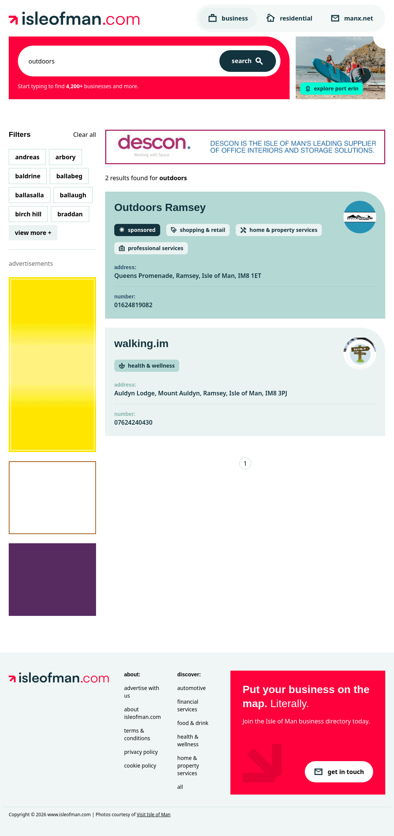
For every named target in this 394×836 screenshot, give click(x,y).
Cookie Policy (140, 765)
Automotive (191, 688)
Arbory (65, 157)
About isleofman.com (142, 713)
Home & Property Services (188, 765)
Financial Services (187, 705)
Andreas (27, 157)
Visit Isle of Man (153, 814)
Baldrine (27, 176)
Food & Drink (192, 723)
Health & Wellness (188, 740)
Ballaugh (73, 195)
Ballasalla (29, 195)
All (180, 786)
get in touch (339, 771)
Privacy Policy (141, 751)
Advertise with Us (141, 691)
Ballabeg (69, 176)
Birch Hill (28, 214)
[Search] (247, 61)
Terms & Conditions (137, 734)
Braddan (70, 214)
